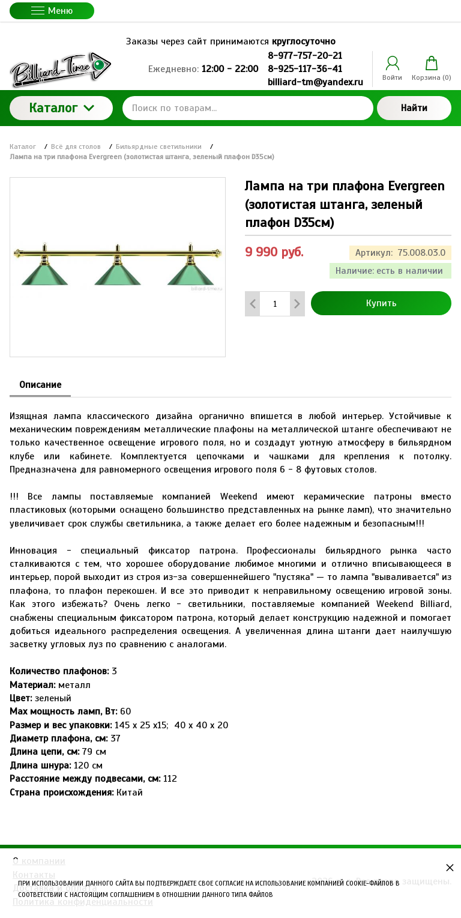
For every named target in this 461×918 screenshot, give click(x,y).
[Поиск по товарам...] (247, 108)
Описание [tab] (40, 385)
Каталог (61, 108)
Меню (52, 11)
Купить (381, 303)
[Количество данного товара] (275, 304)
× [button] (450, 867)
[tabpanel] (230, 598)
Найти (414, 108)
